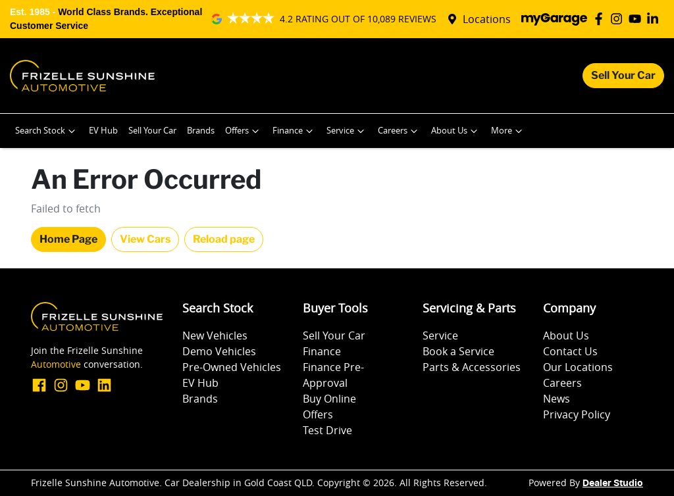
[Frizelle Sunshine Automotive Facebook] (601, 18)
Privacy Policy (576, 414)
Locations (487, 19)
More (508, 130)
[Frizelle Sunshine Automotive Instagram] (619, 18)
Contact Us (570, 351)
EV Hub (103, 130)
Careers (399, 130)
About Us (455, 130)
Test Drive (327, 430)
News (556, 398)
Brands (201, 130)
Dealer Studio (613, 483)
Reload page (224, 239)
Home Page (68, 239)
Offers (243, 130)
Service (346, 130)
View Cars (145, 239)
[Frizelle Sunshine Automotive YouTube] (637, 18)
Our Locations (578, 367)
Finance (294, 130)
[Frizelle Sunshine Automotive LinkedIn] (655, 18)
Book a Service (458, 351)
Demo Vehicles (219, 351)
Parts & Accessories (472, 367)
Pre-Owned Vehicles (231, 367)
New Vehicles (214, 335)
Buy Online (329, 398)
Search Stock (46, 130)
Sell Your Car (623, 75)
